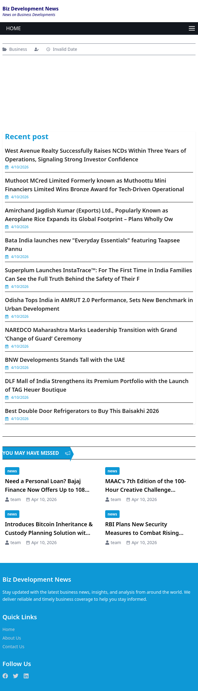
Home (8, 629)
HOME (13, 28)
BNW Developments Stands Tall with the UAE (65, 359)
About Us (11, 638)
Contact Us (13, 646)
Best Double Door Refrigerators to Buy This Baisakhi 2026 (82, 410)
